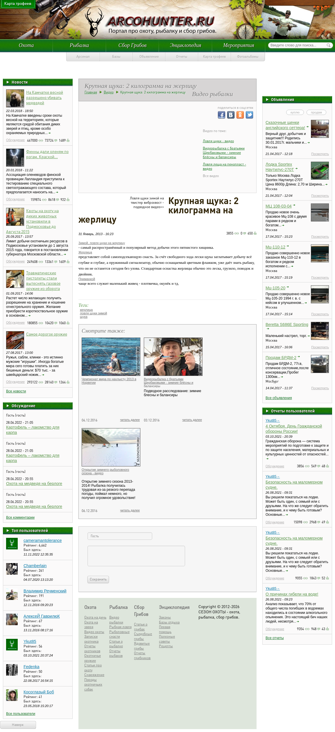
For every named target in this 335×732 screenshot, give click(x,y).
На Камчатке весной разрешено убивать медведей (44, 97)
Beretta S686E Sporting (287, 324)
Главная (91, 92)
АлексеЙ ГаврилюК (42, 616)
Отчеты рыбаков (116, 653)
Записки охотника (91, 638)
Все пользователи (20, 714)
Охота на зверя (91, 624)
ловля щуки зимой (93, 313)
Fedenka (31, 666)
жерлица (86, 309)
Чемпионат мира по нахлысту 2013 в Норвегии (109, 380)
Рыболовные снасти (119, 634)
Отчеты (181, 56)
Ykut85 (30, 641)
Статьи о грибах (140, 626)
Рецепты (166, 646)
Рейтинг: (31, 545)
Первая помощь (165, 629)
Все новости (16, 391)
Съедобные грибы (143, 636)
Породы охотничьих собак (93, 684)
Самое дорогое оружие (46, 333)
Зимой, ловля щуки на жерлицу (101, 243)
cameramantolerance (43, 540)
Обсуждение (15, 140)
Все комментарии (20, 517)
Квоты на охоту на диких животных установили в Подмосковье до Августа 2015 (32, 221)
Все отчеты (275, 638)
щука (83, 316)
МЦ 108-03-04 (279, 206)
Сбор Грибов (133, 45)
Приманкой (86, 279)
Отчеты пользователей (293, 410)
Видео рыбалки (116, 619)
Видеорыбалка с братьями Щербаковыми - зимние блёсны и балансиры (224, 152)
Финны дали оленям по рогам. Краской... (47, 154)
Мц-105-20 (275, 288)
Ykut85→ (273, 421)
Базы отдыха (169, 622)
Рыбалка (79, 45)
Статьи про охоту (93, 667)
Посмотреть (320, 154)
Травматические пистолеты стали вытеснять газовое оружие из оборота (43, 280)
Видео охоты (94, 632)
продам (316, 112)
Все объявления (279, 398)
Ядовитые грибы (142, 645)
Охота (26, 45)
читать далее (130, 419)
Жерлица (85, 252)
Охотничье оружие (92, 658)
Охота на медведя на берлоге (34, 483)
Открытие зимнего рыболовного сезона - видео (105, 471)
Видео (109, 92)
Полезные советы (167, 638)
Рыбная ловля (120, 627)
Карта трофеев (214, 56)
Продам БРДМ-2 (281, 357)
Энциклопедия (185, 45)
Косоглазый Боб (39, 692)
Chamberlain (35, 565)
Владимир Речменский (45, 591)
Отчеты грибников (142, 655)
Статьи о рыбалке (116, 643)
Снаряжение (94, 674)
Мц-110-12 (275, 247)
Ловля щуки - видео (218, 141)
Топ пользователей (30, 530)
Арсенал (83, 56)
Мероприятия (238, 45)
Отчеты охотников (92, 648)
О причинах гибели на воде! (292, 594)
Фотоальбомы (248, 56)
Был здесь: (33, 549)
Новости (20, 81)
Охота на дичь (95, 617)
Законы (165, 617)
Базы (116, 56)
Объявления (149, 56)
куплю (295, 112)
